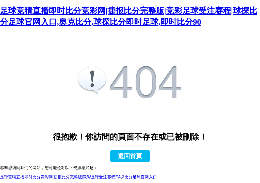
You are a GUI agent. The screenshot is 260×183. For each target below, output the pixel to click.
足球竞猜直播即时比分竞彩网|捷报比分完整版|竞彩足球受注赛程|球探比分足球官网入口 (78, 177)
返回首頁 (130, 156)
